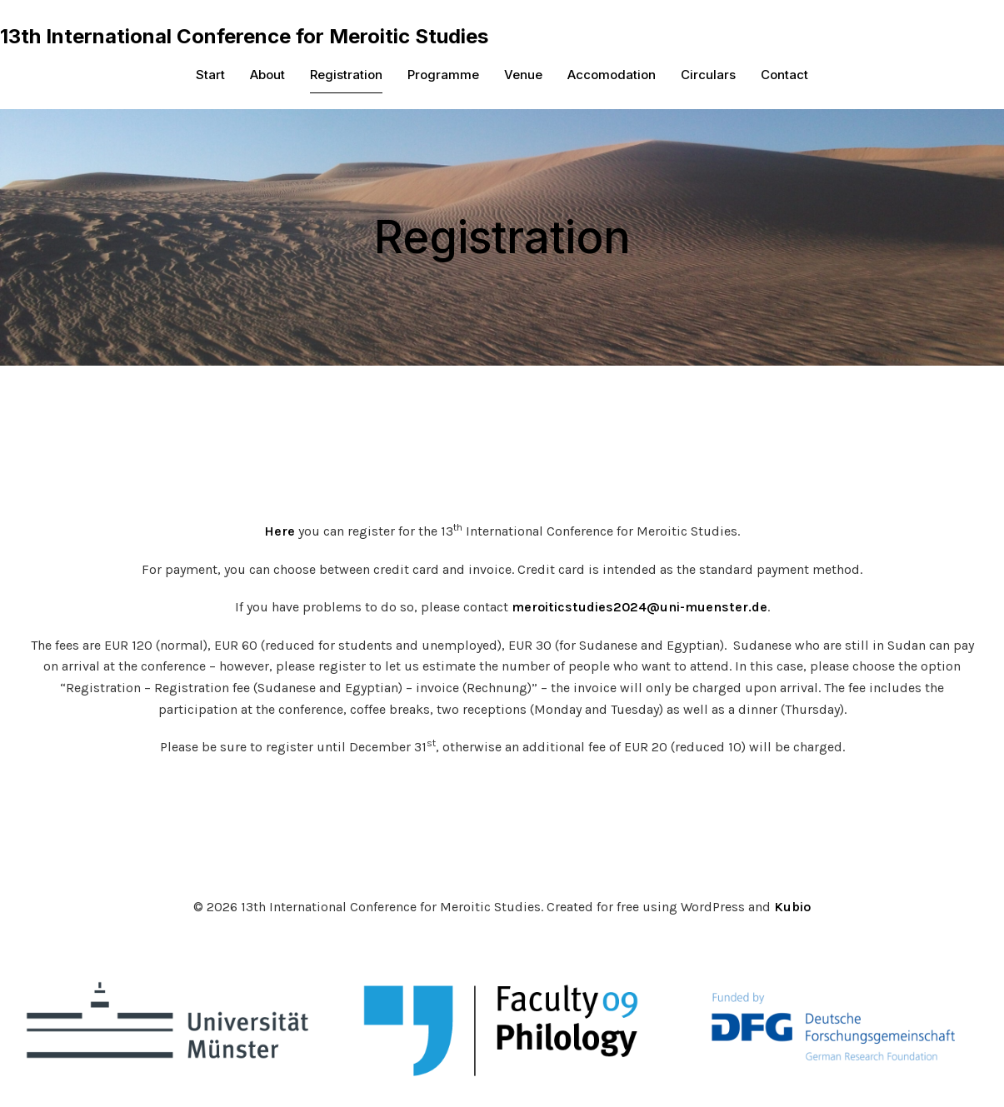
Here (279, 533)
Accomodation (611, 75)
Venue (523, 75)
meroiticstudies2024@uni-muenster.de (639, 608)
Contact (784, 75)
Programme (443, 75)
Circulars (708, 75)
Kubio (792, 908)
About (267, 75)
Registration (346, 75)
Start (210, 75)
